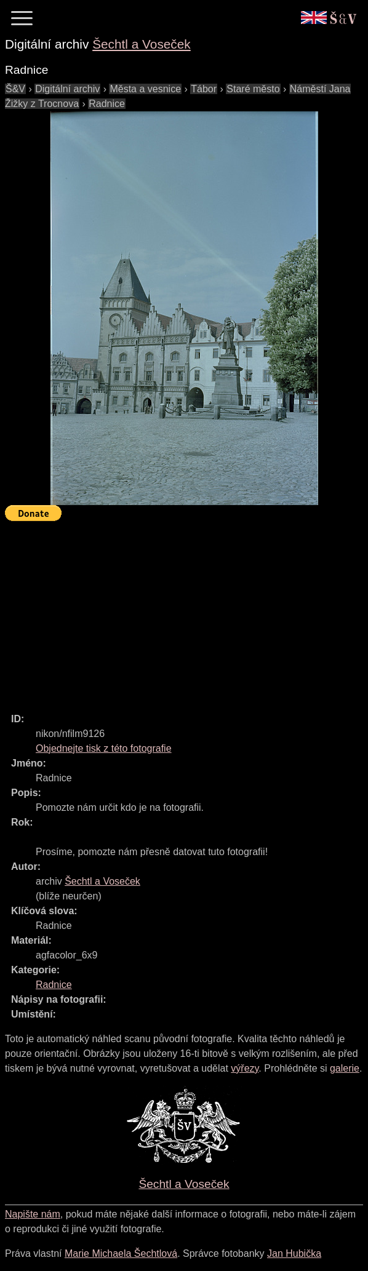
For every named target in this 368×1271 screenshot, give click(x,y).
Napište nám (32, 1214)
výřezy (244, 1068)
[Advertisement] (186, 611)
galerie (344, 1068)
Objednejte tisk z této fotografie (104, 748)
